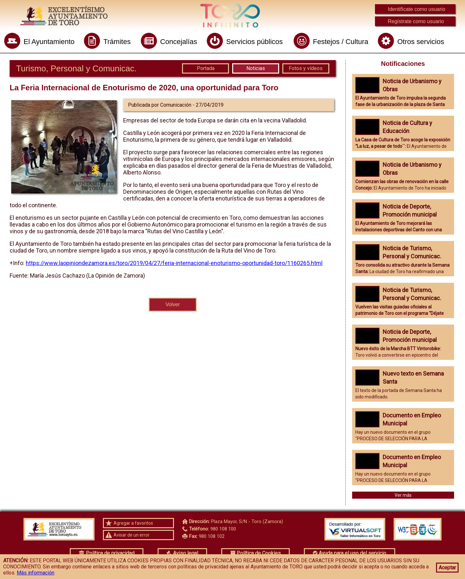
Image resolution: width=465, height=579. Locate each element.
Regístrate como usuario (416, 21)
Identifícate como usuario (416, 9)
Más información (35, 573)
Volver (173, 304)
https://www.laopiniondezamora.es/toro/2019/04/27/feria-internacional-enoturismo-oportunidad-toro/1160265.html (174, 263)
